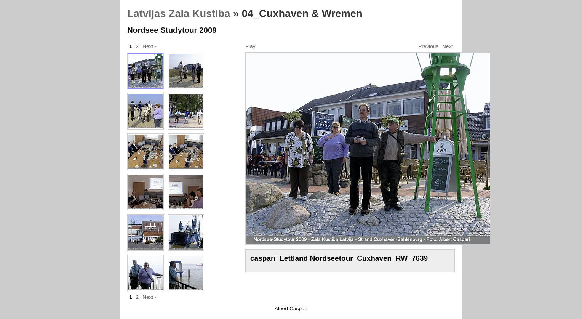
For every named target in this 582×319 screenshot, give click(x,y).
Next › (149, 46)
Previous (428, 46)
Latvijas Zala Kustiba (178, 13)
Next (447, 46)
